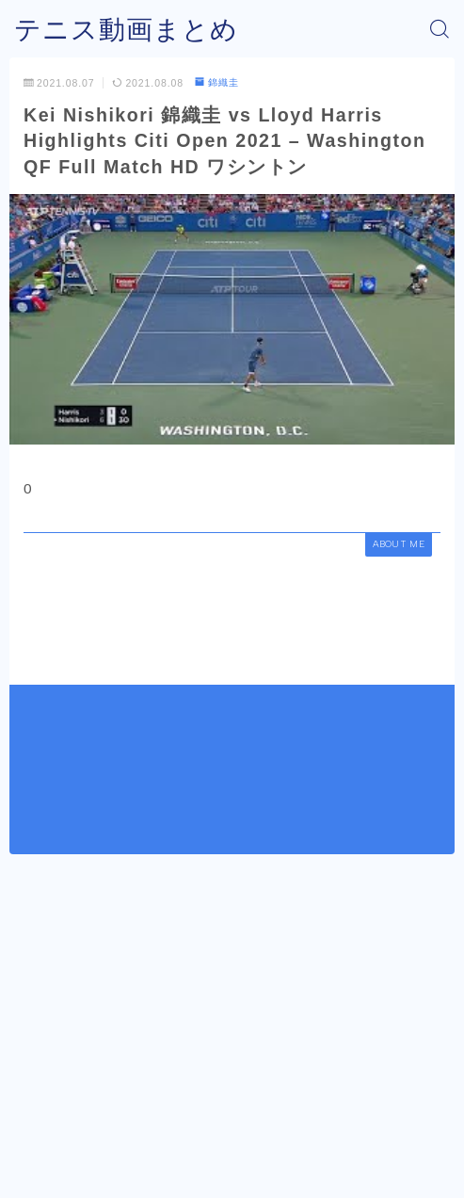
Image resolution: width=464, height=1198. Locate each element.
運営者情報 (163, 1143)
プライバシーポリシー (273, 1143)
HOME (32, 1100)
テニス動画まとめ (126, 29)
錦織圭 (217, 82)
